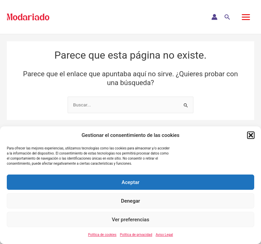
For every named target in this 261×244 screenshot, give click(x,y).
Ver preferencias (130, 220)
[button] (250, 135)
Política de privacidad (136, 235)
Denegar (130, 201)
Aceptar (131, 182)
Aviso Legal (164, 235)
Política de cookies (102, 235)
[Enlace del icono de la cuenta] (214, 17)
